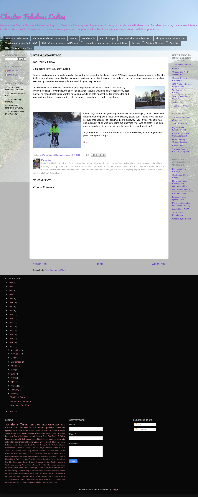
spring (7, 433)
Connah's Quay (37, 448)
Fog (48, 451)
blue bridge (51, 465)
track (55, 479)
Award (32, 431)
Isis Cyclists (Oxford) (181, 190)
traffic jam (61, 479)
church (14, 439)
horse (45, 439)
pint (30, 476)
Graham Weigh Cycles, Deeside (179, 140)
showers (13, 479)
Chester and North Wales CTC (180, 73)
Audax (24, 433)
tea (37, 479)
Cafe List (174, 43)
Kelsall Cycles (178, 145)
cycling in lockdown (31, 471)
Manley (39, 436)
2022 (11, 298)
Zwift (38, 465)
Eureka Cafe (11, 428)
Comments (141, 429)
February (15, 390)
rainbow (61, 431)
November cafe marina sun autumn (36, 456)
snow (25, 430)
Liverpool (38, 453)
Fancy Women (32, 451)
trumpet (8, 482)
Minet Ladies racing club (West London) (181, 204)
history (40, 439)
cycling (8, 430)
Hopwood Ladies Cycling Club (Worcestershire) (180, 183)
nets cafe (8, 476)
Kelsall (32, 436)
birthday (43, 465)
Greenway (53, 424)
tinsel (50, 479)
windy (40, 482)
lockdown (38, 473)
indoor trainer (29, 473)
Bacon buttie (60, 442)
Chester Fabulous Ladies (32, 16)
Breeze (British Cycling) (179, 170)
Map (45, 453)
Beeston (15, 445)
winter (49, 482)
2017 (11, 318)
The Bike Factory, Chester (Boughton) (181, 150)
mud (53, 473)
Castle (56, 445)
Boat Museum (33, 445)
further (62, 471)
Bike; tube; (23, 445)
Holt (20, 453)
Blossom (39, 431)
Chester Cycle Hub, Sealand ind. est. (181, 134)
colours (54, 468)
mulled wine (60, 473)
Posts (139, 424)
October (15, 358)
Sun (35, 428)
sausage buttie (59, 476)
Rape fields (42, 459)
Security (136, 43)
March (14, 386)
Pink (17, 459)
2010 (11, 346)
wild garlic (29, 442)
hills (63, 424)
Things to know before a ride (170, 38)
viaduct (13, 482)
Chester (62, 445)
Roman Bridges (29, 462)
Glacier (62, 451)
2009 (11, 411)
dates (41, 471)
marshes (52, 439)
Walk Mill (47, 431)
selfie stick (9, 442)
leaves (19, 430)
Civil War (28, 448)
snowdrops (19, 442)
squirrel (27, 479)
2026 (11, 282)
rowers (44, 476)
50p (53, 442)
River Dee (47, 436)
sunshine (11, 424)
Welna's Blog (178, 102)
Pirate (22, 459)
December (16, 350)
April (13, 382)
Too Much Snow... (18, 397)
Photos (62, 456)
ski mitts (20, 479)
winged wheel (39, 442)
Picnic (7, 459)
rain (32, 424)
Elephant (18, 451)
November (16, 354)
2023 (11, 294)
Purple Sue (13, 71)
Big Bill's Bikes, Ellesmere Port (179, 128)
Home (99, 263)
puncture (50, 428)
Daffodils (28, 428)
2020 (11, 306)
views (13, 433)
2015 (11, 326)
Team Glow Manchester (177, 214)
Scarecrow (39, 462)
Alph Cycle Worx (179, 124)
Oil (52, 456)
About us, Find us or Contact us (49, 38)
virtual (19, 482)
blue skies (61, 465)
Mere (56, 453)
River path (17, 462)
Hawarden (9, 453)
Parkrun (56, 456)
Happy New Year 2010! (20, 401)
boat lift (15, 468)
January (15, 394)
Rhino (58, 459)
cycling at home (18, 471)
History (73, 38)
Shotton (47, 462)
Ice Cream (24, 436)
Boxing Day (44, 445)
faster (53, 471)
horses (21, 473)
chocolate (47, 468)
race (39, 476)
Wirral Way (31, 465)
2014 (11, 330)
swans (32, 479)
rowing (50, 476)
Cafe (21, 428)
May (13, 378)
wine (44, 482)
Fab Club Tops (107, 38)
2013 (11, 334)
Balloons (8, 445)
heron (55, 431)
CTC (51, 445)
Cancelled (45, 433)
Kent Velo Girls (179, 193)
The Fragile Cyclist (180, 106)
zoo (47, 442)
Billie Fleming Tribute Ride (18, 48)
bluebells (8, 468)
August (14, 366)
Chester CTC (178, 68)
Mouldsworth (10, 456)
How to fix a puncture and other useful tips (105, 43)
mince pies (47, 473)
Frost (52, 451)
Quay (26, 459)
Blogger (115, 489)
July (13, 370)
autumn (41, 428)
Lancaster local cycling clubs (179, 198)
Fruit (57, 451)
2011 (11, 342)
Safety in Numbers (155, 43)
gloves (15, 473)
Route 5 (55, 436)
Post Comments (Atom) (55, 270)
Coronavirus (47, 448)
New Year (19, 456)
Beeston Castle (34, 433)
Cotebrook (56, 448)
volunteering (26, 482)
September (16, 362)
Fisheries (42, 451)
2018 (11, 314)
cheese (40, 468)
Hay (15, 453)
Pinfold (12, 459)
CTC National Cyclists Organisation (182, 85)
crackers (8, 471)
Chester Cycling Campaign (179, 79)
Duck (12, 451)
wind (19, 433)
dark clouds (26, 439)
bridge (7, 439)
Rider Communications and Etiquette (60, 43)
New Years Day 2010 (20, 405)
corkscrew (61, 468)
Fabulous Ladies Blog (17, 38)
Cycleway (61, 433)
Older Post (158, 263)
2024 (11, 290)
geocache (8, 473)
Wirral (24, 465)
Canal (24, 424)
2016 (11, 322)
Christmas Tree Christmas (14, 448)
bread (21, 468)
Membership (88, 38)
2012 (11, 338)
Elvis (24, 451)
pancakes (16, 476)
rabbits (35, 476)
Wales (62, 436)
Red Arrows (51, 459)
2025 (11, 286)
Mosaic (62, 453)
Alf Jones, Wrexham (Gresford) (181, 119)
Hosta (25, 453)
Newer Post (40, 263)
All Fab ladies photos (181, 65)
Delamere (9, 436)
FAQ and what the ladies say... (135, 38)
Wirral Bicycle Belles (181, 219)
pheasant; (24, 476)
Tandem (54, 462)
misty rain (61, 439)
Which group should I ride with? (21, 43)
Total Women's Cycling (179, 91)
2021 (11, 302)
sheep (7, 479)
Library (31, 453)
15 (50, 442)
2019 (11, 310)
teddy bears (43, 479)
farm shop (47, 471)
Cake (37, 424)
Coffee (53, 433)
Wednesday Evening (13, 465)
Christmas (60, 428)
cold (19, 439)
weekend (34, 482)
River (44, 424)
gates (34, 439)
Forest (16, 436)
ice (14, 430)
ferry (57, 471)
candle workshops (30, 468)
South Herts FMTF (180, 209)
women (54, 482)
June (13, 374)
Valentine (61, 462)
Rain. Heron (33, 459)
